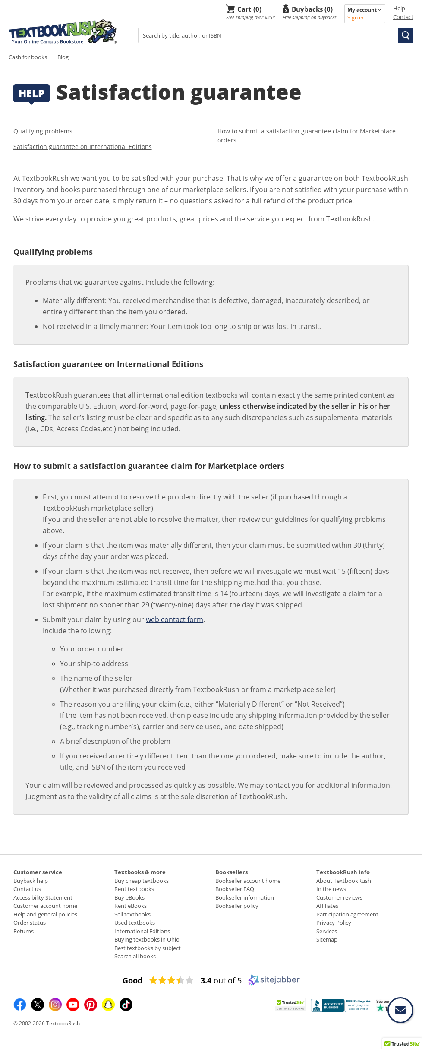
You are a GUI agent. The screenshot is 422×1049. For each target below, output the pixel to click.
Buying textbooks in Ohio (147, 939)
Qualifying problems (42, 131)
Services (326, 931)
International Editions (142, 931)
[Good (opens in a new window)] (132, 980)
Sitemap (326, 939)
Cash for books (28, 57)
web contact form (174, 619)
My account (364, 9)
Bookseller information (244, 897)
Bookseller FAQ (234, 889)
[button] (405, 35)
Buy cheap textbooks (141, 881)
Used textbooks (134, 922)
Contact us (27, 889)
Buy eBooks (129, 897)
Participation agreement (347, 914)
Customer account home (45, 906)
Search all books (135, 956)
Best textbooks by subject (147, 948)
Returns (23, 931)
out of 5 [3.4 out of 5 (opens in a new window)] (221, 980)
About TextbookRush (343, 881)
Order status (29, 922)
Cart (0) (249, 9)
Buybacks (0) (312, 9)
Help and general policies (45, 914)
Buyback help (30, 881)
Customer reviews (339, 897)
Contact (403, 17)
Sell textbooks (132, 914)
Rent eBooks (130, 906)
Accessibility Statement (42, 897)
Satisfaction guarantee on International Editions (82, 146)
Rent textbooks (134, 889)
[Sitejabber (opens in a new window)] (274, 983)
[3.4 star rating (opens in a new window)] (171, 980)
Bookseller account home (247, 881)
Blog (63, 57)
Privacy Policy (333, 922)
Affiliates (327, 906)
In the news (331, 889)
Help (399, 8)
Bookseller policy (236, 906)
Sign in (355, 17)
